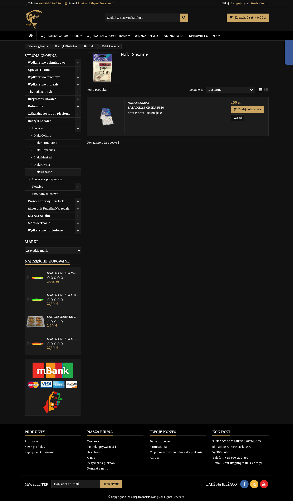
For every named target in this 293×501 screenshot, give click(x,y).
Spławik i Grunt (203, 36)
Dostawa (93, 441)
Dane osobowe (160, 441)
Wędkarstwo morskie (59, 36)
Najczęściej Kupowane (47, 261)
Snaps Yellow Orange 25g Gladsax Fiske (63, 338)
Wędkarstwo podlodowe (45, 230)
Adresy (155, 458)
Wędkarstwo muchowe (107, 36)
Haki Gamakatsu (45, 143)
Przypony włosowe (45, 194)
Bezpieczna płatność (101, 463)
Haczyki (37, 128)
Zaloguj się (237, 3)
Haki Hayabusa (44, 150)
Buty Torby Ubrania (42, 99)
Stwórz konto (259, 3)
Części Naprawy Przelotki (46, 201)
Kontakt (221, 432)
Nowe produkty (35, 447)
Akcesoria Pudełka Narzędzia (48, 208)
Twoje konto (163, 432)
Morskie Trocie (39, 223)
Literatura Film (39, 216)
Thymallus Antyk (40, 92)
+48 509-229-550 (50, 3)
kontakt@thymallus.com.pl (96, 3)
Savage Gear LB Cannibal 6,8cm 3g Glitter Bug (63, 316)
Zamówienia (158, 447)
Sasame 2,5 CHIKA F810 (146, 107)
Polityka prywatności (101, 447)
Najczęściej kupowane (39, 452)
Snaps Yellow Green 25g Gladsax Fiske (63, 294)
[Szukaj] (146, 18)
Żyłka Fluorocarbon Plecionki (49, 114)
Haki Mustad (43, 157)
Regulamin (94, 452)
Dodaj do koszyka (247, 109)
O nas (91, 458)
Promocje (31, 441)
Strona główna (41, 56)
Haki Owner (42, 165)
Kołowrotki (36, 106)
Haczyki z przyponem (47, 179)
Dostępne (231, 90)
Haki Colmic (42, 135)
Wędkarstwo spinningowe (158, 36)
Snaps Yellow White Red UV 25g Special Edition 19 (63, 273)
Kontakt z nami (97, 468)
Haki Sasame (43, 172)
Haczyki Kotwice (39, 121)
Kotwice (37, 186)
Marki (31, 242)
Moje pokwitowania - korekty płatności (176, 452)
